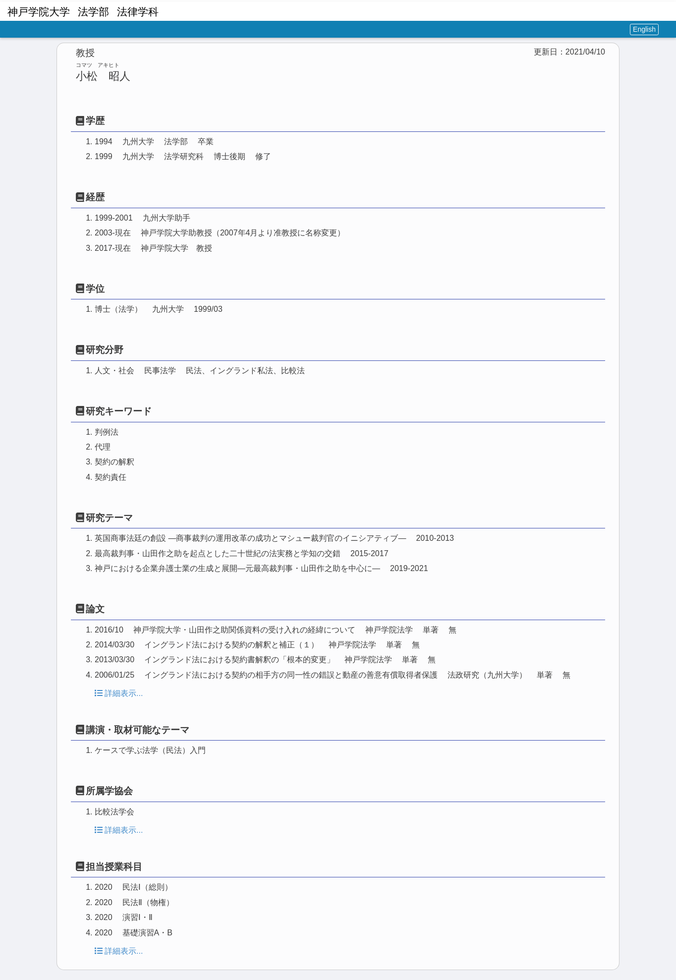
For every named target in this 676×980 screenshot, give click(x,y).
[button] (665, 10)
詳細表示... (119, 693)
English (644, 29)
